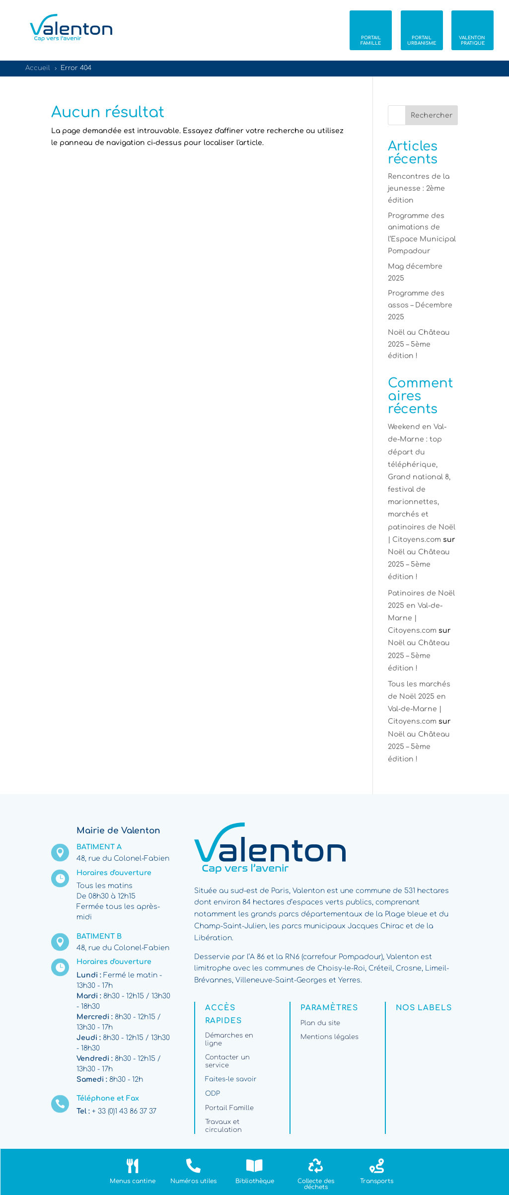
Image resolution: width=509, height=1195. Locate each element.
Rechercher (432, 115)
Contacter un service (227, 1061)
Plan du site (320, 1023)
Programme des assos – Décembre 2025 (420, 305)
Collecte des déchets (315, 1184)
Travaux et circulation (223, 1126)
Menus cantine (132, 1181)
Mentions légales (329, 1037)
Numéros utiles (193, 1181)
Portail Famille (229, 1108)
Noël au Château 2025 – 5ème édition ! (419, 344)
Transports (376, 1181)
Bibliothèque (254, 1181)
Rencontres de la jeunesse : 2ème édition (418, 188)
